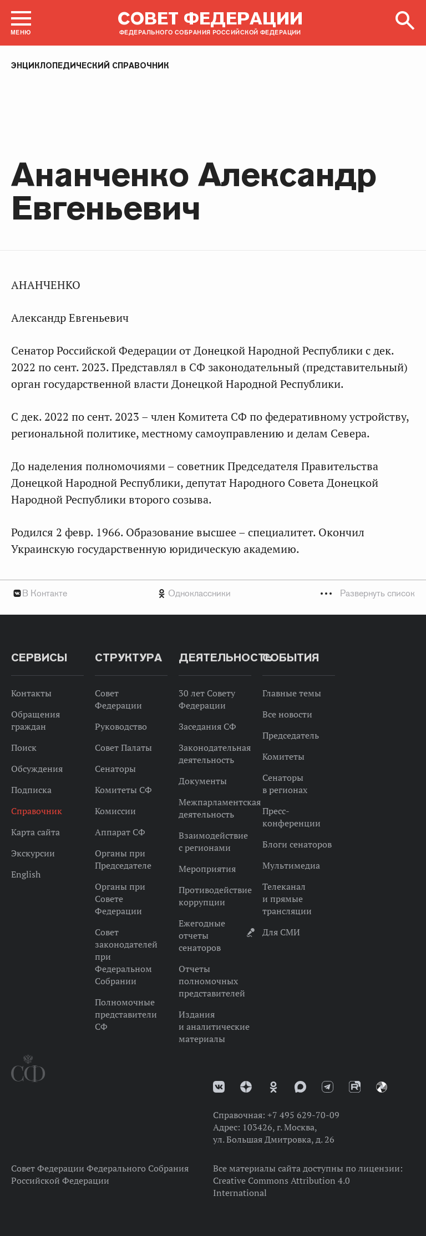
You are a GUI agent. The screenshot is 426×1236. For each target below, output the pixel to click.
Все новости (287, 714)
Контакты (31, 693)
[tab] (213, 593)
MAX (300, 1087)
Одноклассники (199, 593)
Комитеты (283, 756)
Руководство (121, 726)
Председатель (290, 735)
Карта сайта (35, 832)
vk (219, 1087)
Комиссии (115, 810)
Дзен (246, 1087)
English (25, 874)
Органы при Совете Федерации (120, 898)
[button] (21, 23)
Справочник (36, 810)
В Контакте (44, 593)
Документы (203, 780)
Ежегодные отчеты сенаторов (202, 935)
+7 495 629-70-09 (303, 1114)
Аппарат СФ (120, 832)
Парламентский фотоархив (381, 1087)
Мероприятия (207, 868)
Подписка (31, 789)
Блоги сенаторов (297, 844)
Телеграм (327, 1087)
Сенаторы (115, 768)
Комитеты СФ (123, 789)
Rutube (355, 1087)
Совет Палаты (123, 747)
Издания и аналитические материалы (214, 1026)
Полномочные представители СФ (126, 1014)
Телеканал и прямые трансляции (287, 898)
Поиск (24, 747)
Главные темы (291, 693)
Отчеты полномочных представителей (212, 981)
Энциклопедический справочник (90, 66)
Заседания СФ (207, 726)
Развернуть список (377, 593)
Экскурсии (33, 853)
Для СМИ (281, 932)
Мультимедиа (291, 865)
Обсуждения (37, 768)
